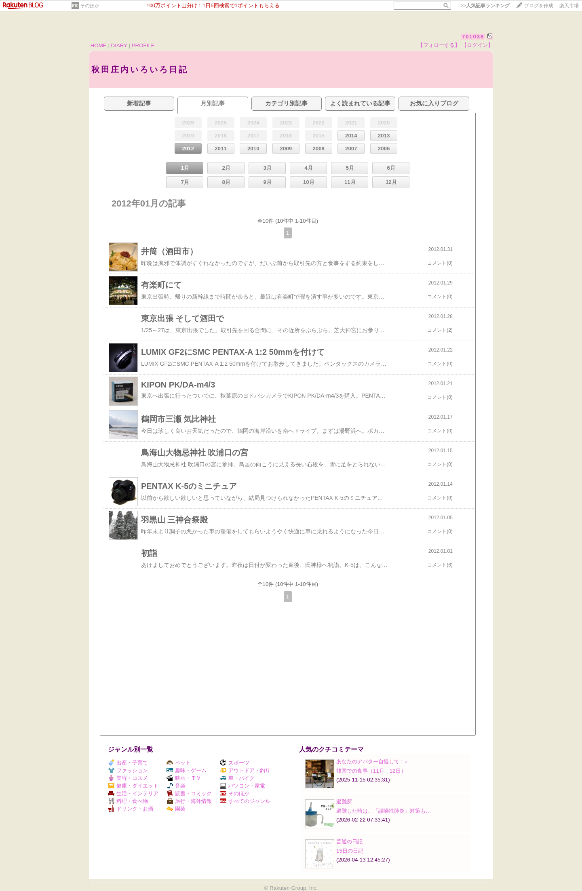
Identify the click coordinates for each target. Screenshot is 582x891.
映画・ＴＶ (184, 778)
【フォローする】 (439, 45)
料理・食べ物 (128, 801)
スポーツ (234, 763)
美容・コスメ (128, 778)
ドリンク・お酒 (130, 809)
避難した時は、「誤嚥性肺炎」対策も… (383, 811)
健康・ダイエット (133, 786)
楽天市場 (569, 5)
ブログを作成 (538, 5)
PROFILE (143, 45)
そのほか (89, 5)
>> (485, 5)
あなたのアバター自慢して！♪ (371, 761)
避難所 (344, 801)
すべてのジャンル (245, 801)
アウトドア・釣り (245, 770)
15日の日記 (349, 851)
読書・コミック (189, 793)
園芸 (176, 809)
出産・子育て (128, 763)
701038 (473, 37)
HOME (99, 45)
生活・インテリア (133, 793)
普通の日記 (349, 841)
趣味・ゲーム (187, 770)
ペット (179, 763)
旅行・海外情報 (189, 801)
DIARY (119, 45)
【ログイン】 (477, 45)
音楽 (176, 786)
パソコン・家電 (242, 786)
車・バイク (237, 778)
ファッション (128, 770)
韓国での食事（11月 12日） (371, 771)
